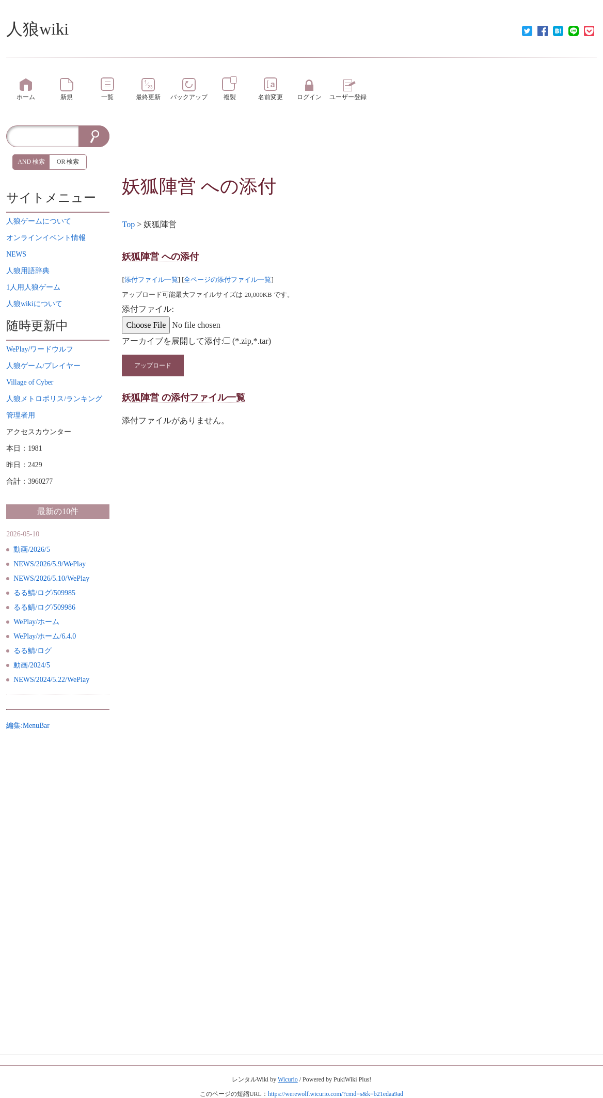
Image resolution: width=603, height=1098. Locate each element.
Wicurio (288, 1079)
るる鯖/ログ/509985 (44, 593)
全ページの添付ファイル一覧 (227, 279)
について (38, 221)
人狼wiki (37, 29)
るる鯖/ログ (32, 651)
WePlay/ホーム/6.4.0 (44, 636)
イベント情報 (46, 238)
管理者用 (20, 415)
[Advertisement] (359, 148)
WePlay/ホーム (36, 622)
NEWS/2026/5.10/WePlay (51, 578)
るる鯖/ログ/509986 (44, 607)
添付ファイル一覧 (151, 279)
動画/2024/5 (31, 665)
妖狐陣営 (159, 186)
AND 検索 (31, 161)
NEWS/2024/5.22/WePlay (51, 679)
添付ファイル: (147, 309)
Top (128, 224)
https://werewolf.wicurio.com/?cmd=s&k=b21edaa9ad (335, 1093)
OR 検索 (68, 161)
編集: (28, 725)
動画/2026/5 (31, 549)
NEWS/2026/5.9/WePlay (49, 564)
